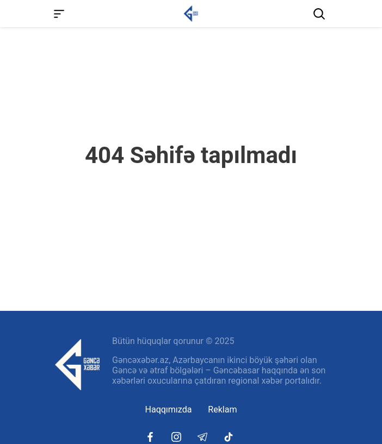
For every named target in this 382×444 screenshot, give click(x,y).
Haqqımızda (168, 409)
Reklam (222, 409)
